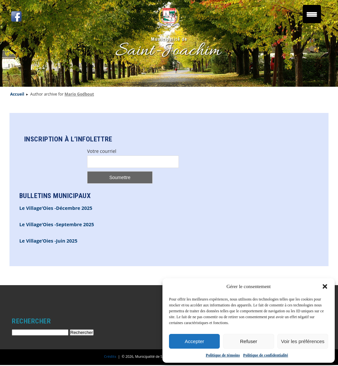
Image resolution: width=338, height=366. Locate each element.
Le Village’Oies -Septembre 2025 (56, 224)
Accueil (17, 94)
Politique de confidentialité (265, 355)
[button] (325, 286)
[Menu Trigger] (312, 14)
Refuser (248, 341)
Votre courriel (101, 151)
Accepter (194, 341)
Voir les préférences (303, 341)
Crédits (110, 356)
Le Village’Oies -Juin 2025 (48, 241)
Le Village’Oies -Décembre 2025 (55, 208)
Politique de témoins (223, 355)
